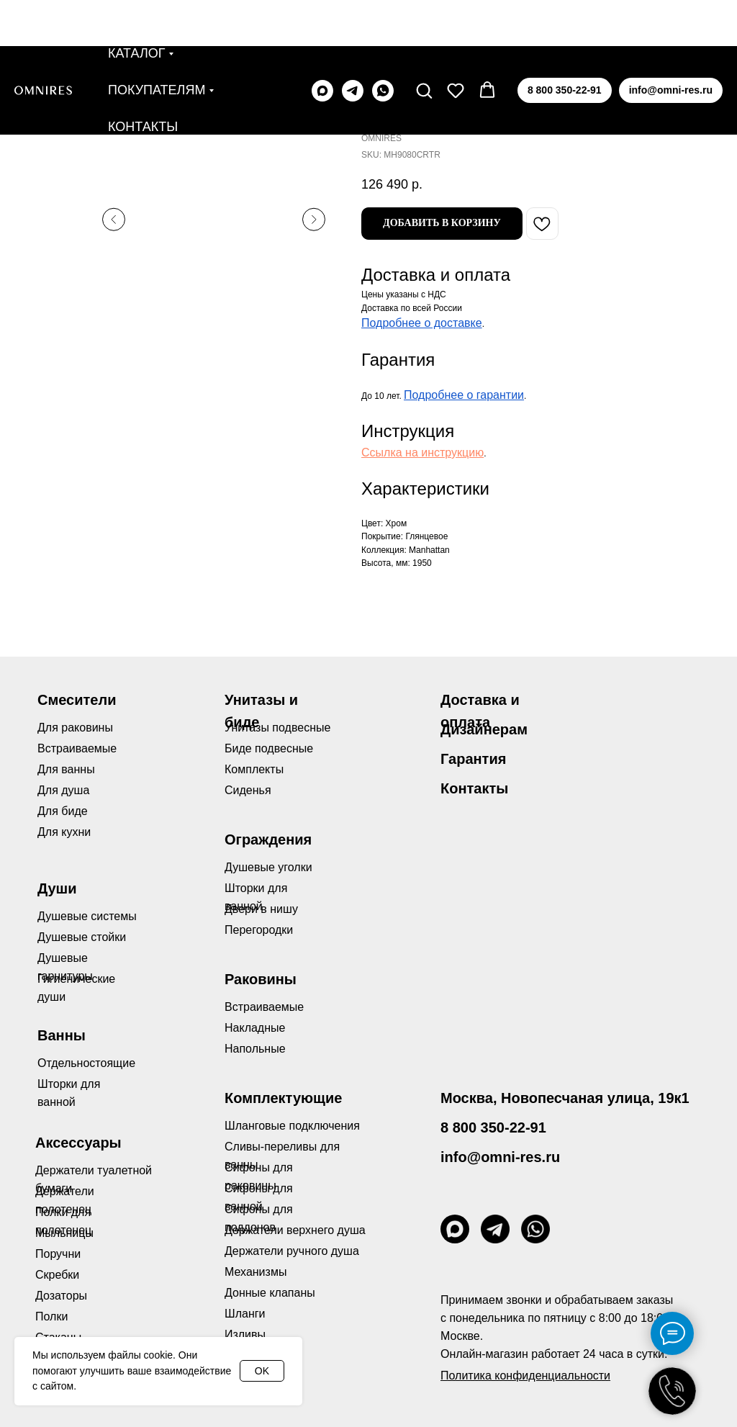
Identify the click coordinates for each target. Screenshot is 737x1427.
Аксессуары (78, 1143)
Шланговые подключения (292, 1126)
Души (57, 888)
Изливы (245, 1334)
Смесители (76, 700)
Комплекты (254, 769)
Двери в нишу (261, 909)
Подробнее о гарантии (464, 395)
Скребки (57, 1275)
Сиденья (248, 790)
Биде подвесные (269, 748)
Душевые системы (87, 916)
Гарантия (473, 759)
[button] (424, 44)
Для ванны (66, 769)
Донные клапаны (270, 1293)
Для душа (63, 790)
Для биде (62, 811)
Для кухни (64, 832)
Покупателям (156, 44)
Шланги (245, 1313)
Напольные (255, 1049)
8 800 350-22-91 (493, 1127)
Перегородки (259, 930)
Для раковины (75, 727)
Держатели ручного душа (292, 1251)
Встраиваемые (264, 1007)
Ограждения (268, 839)
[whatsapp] (383, 44)
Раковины (261, 979)
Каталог (136, 7)
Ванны (61, 1035)
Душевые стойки (81, 937)
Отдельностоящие (86, 1063)
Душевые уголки (268, 867)
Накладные (255, 1028)
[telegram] (352, 44)
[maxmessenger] (322, 44)
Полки (51, 1316)
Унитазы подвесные (277, 727)
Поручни (58, 1254)
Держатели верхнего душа (295, 1230)
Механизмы (255, 1272)
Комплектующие (283, 1098)
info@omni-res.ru (500, 1157)
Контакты (143, 80)
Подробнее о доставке (421, 323)
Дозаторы (61, 1295)
